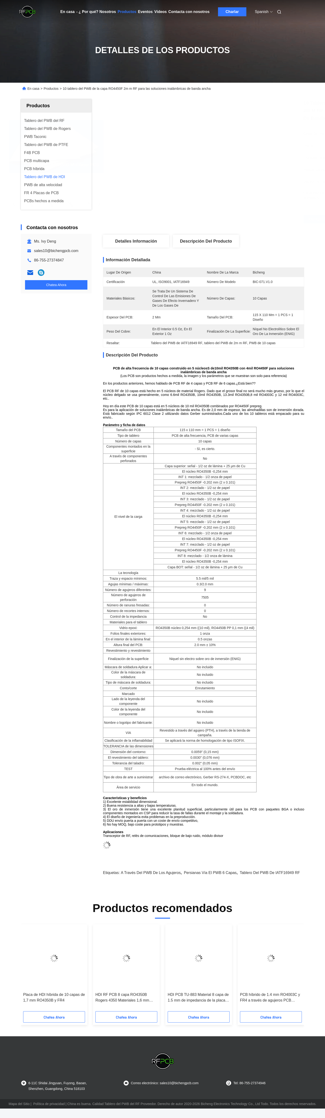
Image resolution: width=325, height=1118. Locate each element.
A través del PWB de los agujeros (151, 873)
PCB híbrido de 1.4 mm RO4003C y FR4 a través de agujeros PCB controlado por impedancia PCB (270, 998)
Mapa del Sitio (19, 1104)
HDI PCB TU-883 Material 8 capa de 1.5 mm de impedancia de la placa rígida (198, 998)
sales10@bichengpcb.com (56, 251)
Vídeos (160, 12)
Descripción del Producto (206, 241)
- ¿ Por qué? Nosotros (96, 12)
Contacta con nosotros (189, 12)
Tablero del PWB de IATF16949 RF (270, 873)
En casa (67, 12)
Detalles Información (136, 241)
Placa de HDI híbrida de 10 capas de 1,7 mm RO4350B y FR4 (54, 997)
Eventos (145, 12)
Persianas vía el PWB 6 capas (210, 873)
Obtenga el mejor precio (232, 219)
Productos (127, 12)
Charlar (232, 12)
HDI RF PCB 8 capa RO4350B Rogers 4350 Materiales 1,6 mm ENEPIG (122, 998)
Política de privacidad (49, 1104)
